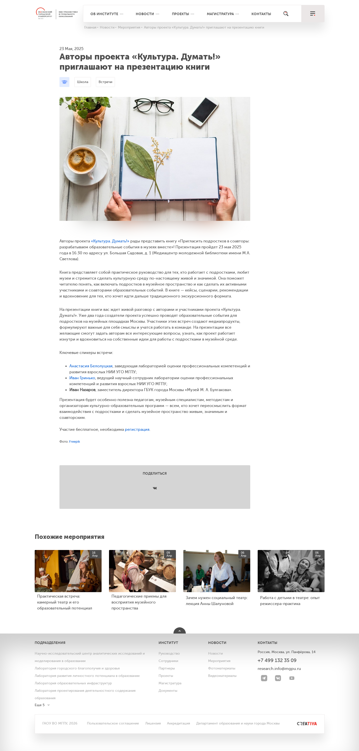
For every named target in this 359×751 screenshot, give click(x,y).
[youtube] (291, 678)
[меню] (312, 13)
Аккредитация (178, 723)
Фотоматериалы (221, 668)
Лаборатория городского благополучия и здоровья (77, 668)
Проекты (180, 14)
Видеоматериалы (222, 676)
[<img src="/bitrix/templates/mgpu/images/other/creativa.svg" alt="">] (301, 723)
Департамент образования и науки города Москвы (238, 723)
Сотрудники (168, 661)
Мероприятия (219, 661)
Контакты (261, 14)
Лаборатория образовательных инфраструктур (73, 683)
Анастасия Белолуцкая (90, 366)
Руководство (169, 653)
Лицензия (153, 723)
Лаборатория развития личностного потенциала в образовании (87, 676)
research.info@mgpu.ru (279, 668)
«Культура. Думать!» (110, 241)
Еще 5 (40, 705)
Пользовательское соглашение (113, 723)
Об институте (104, 14)
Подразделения (50, 643)
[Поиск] (286, 13)
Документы (168, 691)
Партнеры (167, 668)
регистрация (137, 429)
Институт (168, 643)
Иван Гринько (82, 378)
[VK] (278, 678)
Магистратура (220, 14)
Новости (145, 14)
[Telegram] (264, 678)
